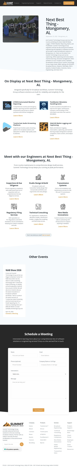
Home (31, 426)
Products (16, 3)
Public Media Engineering (58, 446)
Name (12, 352)
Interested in (14, 371)
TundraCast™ (44, 426)
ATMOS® (43, 434)
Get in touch (46, 235)
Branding (32, 443)
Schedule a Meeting (12, 313)
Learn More (18, 116)
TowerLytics (44, 431)
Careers (31, 440)
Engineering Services (28, 3)
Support (38, 3)
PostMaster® (44, 437)
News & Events (48, 3)
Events (31, 437)
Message (13, 379)
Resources (70, 449)
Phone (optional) (16, 361)
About (31, 429)
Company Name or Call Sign (47, 361)
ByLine (42, 443)
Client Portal (68, 3)
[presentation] (38, 404)
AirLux (42, 429)
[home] (8, 3)
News (30, 434)
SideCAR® (43, 440)
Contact (31, 431)
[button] (17, 3)
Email (41, 352)
